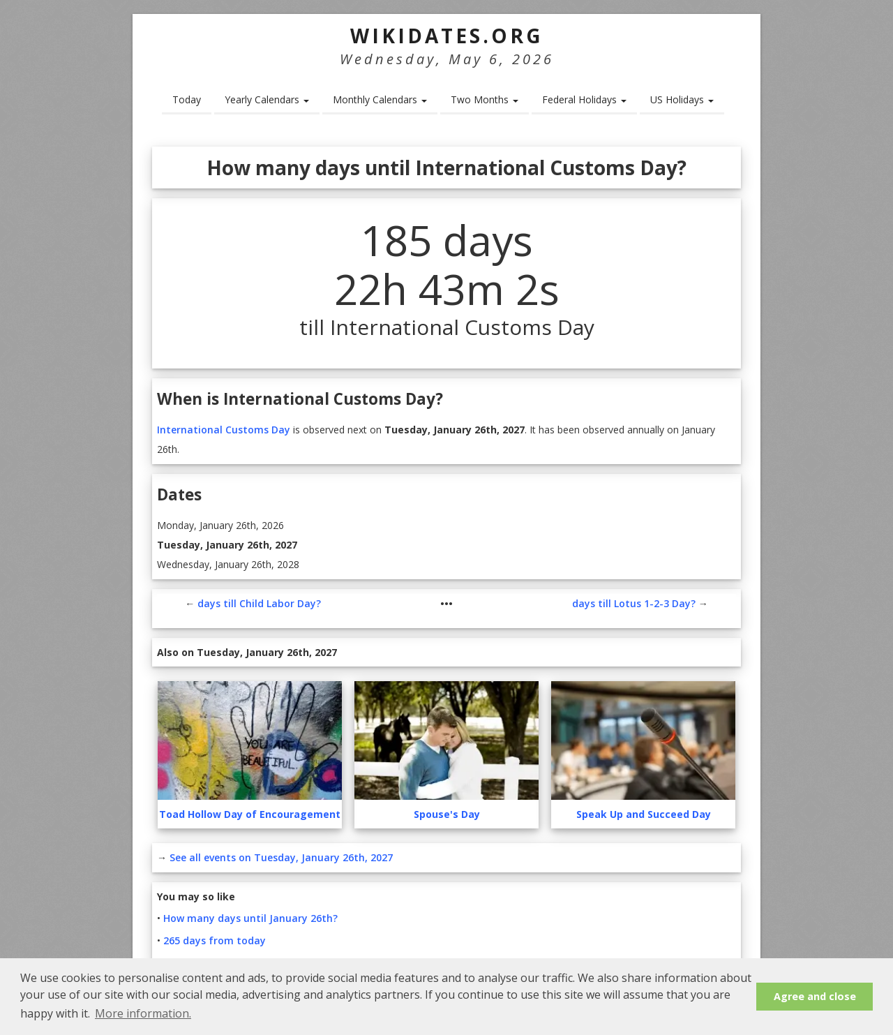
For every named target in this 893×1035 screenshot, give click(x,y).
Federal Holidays (584, 99)
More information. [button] (143, 1013)
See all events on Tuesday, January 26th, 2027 (281, 857)
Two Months (484, 99)
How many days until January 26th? (250, 918)
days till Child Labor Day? (259, 603)
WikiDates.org (446, 35)
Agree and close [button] (815, 996)
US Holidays (682, 99)
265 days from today (214, 940)
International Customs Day (223, 429)
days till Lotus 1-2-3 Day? (634, 603)
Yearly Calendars (267, 99)
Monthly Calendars (380, 99)
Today (186, 99)
